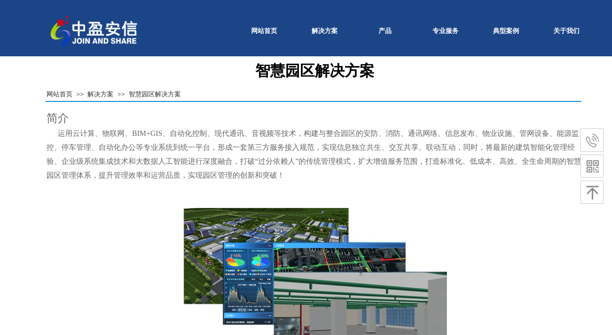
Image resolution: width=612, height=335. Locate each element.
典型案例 (506, 30)
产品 (385, 30)
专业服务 (445, 30)
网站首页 (264, 30)
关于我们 (566, 30)
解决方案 (325, 30)
